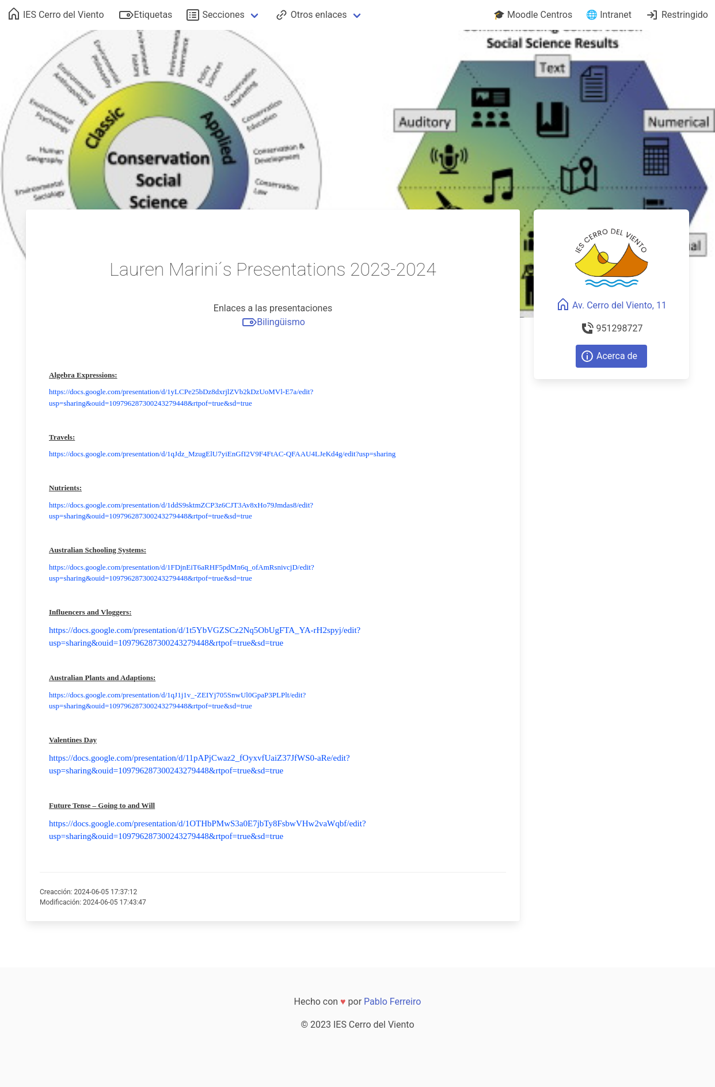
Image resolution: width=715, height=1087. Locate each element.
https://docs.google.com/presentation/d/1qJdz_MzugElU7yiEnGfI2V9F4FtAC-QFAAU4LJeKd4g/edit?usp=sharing (222, 453)
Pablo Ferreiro (392, 1001)
